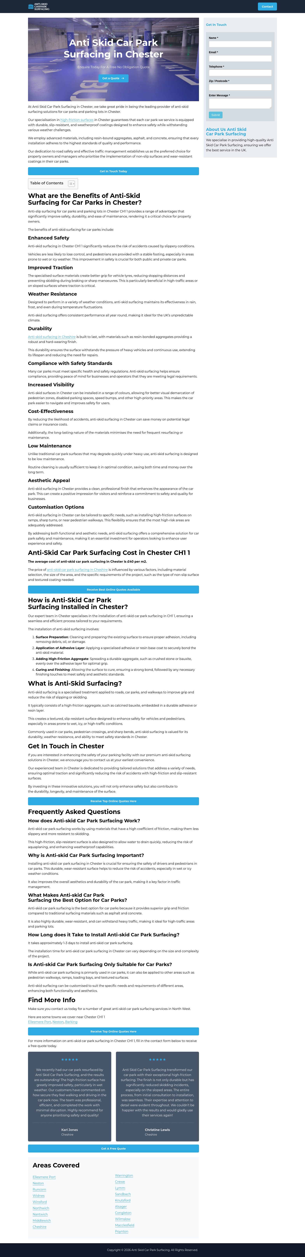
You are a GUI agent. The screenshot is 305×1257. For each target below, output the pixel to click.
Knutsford (123, 1200)
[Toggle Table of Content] (69, 183)
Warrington (124, 1175)
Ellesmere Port (39, 1022)
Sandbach (123, 1194)
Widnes (39, 1196)
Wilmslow (123, 1219)
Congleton (123, 1213)
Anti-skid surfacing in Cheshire (52, 337)
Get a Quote (113, 78)
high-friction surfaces (77, 120)
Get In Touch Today (113, 171)
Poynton (121, 1231)
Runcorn (39, 1189)
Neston (58, 1022)
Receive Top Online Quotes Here (114, 801)
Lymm (120, 1188)
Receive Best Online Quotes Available (113, 589)
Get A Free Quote (113, 1148)
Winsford (40, 1202)
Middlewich (42, 1220)
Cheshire (39, 1227)
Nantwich (40, 1214)
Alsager (121, 1206)
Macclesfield (124, 1225)
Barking (71, 1022)
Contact (267, 6)
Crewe (120, 1182)
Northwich (41, 1208)
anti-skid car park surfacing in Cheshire (77, 570)
